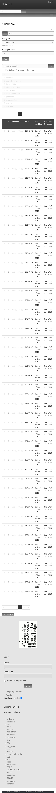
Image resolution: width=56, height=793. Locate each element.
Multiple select (7, 45)
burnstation (11, 722)
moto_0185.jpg (17, 535)
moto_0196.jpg (17, 544)
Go (51, 66)
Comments (8, 614)
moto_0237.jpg (17, 178)
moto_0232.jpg (17, 197)
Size (26, 122)
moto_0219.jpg (17, 357)
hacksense (11, 735)
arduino (10, 719)
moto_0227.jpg (17, 234)
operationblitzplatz (15, 754)
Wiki (7, 792)
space (10, 778)
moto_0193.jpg (17, 582)
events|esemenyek (12, 81)
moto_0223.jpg (17, 338)
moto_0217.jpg (17, 272)
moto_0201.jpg (17, 469)
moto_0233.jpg (17, 206)
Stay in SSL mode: (11, 698)
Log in (51, 2)
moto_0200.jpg (17, 488)
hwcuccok (9, 24)
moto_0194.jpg (17, 573)
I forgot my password (14, 692)
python (9, 773)
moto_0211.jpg (17, 422)
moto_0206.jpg (17, 479)
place (9, 762)
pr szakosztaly (10, 100)
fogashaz (10, 729)
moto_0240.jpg (17, 159)
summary (11, 781)
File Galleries (10, 70)
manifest (10, 752)
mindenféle (9, 90)
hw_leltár (11, 746)
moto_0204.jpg (17, 385)
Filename (15, 122)
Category (6, 39)
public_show (13, 769)
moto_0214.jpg (17, 375)
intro (8, 749)
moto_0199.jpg (17, 497)
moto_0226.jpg (17, 244)
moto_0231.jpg (17, 225)
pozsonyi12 (9, 97)
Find (5, 59)
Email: (6, 663)
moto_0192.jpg (17, 563)
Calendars (37, 792)
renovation (11, 775)
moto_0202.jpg (17, 432)
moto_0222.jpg (17, 319)
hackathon (11, 732)
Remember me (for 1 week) (15, 681)
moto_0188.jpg (17, 591)
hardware (11, 737)
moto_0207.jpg (17, 441)
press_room (11, 764)
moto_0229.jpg (17, 216)
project (9, 767)
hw (8, 743)
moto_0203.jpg (17, 460)
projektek (21, 70)
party (9, 757)
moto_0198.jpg (17, 507)
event (9, 727)
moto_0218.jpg (17, 310)
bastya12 (8, 78)
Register (9, 695)
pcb (8, 759)
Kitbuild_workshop (11, 87)
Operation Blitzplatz (12, 94)
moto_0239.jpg (17, 131)
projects (7, 103)
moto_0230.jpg (17, 253)
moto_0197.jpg (17, 516)
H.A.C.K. (8, 4)
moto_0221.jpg (17, 347)
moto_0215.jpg (17, 366)
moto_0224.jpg (17, 300)
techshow (10, 784)
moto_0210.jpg (17, 394)
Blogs (14, 792)
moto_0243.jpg (17, 140)
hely (8, 740)
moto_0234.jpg (17, 187)
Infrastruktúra (9, 84)
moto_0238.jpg (17, 169)
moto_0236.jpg (17, 150)
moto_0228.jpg (17, 263)
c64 (8, 724)
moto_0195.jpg (17, 554)
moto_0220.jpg (17, 328)
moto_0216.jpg (17, 281)
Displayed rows (8, 50)
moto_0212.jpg (17, 413)
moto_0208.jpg (17, 450)
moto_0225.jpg (17, 291)
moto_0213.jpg (17, 403)
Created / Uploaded (48, 124)
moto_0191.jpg (17, 526)
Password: (8, 672)
